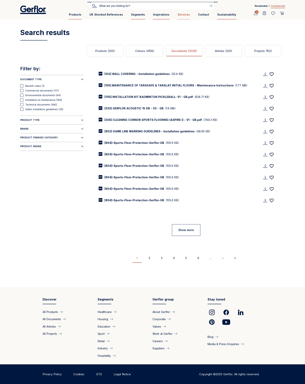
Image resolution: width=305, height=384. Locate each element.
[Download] (265, 74)
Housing (103, 319)
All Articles (49, 326)
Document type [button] (31, 79)
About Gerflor (161, 312)
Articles (223, 51)
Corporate (159, 319)
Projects (263, 51)
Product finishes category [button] (39, 137)
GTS (99, 374)
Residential (261, 5)
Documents (184, 51)
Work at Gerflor (162, 333)
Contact (203, 14)
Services (184, 14)
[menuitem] (75, 16)
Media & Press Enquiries (223, 344)
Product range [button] (30, 146)
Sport (101, 333)
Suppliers (158, 348)
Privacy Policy (52, 374)
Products (75, 14)
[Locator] (264, 13)
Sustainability (226, 14)
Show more (186, 230)
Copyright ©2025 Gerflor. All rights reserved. (229, 374)
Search (94, 5)
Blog (210, 336)
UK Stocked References (106, 14)
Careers (157, 341)
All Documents (52, 319)
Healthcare (105, 312)
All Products (50, 312)
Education (104, 326)
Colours (144, 51)
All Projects (50, 333)
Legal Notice (122, 374)
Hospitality (104, 355)
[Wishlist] (273, 13)
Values (156, 326)
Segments (138, 14)
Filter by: (30, 68)
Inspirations (161, 14)
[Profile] (256, 13)
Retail (101, 341)
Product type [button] (29, 120)
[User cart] (282, 13)
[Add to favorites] (271, 74)
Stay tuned (216, 299)
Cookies (78, 374)
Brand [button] (24, 128)
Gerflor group (163, 299)
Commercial (278, 5)
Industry (103, 348)
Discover (50, 299)
